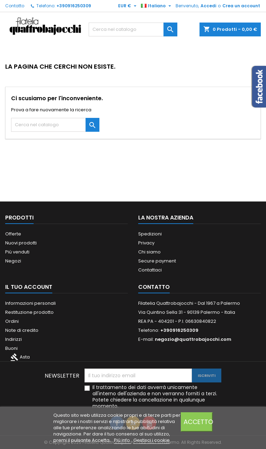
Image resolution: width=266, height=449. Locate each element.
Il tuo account (28, 287)
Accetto (198, 421)
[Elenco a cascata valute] (128, 6)
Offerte (13, 234)
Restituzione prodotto (29, 312)
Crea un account (241, 6)
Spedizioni (150, 234)
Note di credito (21, 330)
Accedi (208, 6)
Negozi (13, 261)
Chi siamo (149, 252)
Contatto (14, 6)
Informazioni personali (30, 303)
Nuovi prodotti (21, 243)
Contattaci (150, 270)
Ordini (12, 321)
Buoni (11, 348)
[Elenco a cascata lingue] (157, 6)
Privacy (146, 243)
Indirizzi (13, 339)
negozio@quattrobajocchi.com (193, 339)
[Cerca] (133, 29)
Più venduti (17, 252)
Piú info (122, 440)
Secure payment (157, 261)
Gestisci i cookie (151, 440)
